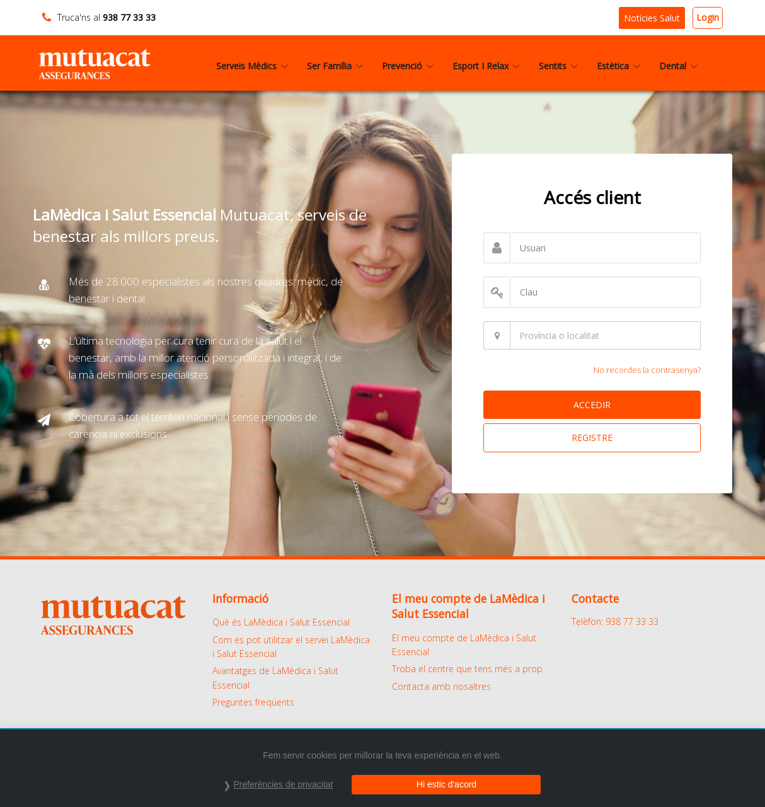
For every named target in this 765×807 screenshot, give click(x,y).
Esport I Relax (486, 66)
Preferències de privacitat (283, 784)
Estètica (618, 66)
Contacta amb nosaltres (441, 686)
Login (707, 17)
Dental (678, 66)
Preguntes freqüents (253, 702)
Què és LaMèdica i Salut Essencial (281, 622)
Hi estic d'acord (446, 784)
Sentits (558, 66)
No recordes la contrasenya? (647, 369)
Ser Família (335, 66)
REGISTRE (592, 438)
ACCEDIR (592, 405)
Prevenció (408, 66)
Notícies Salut (652, 18)
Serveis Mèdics (252, 66)
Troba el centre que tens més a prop (467, 669)
